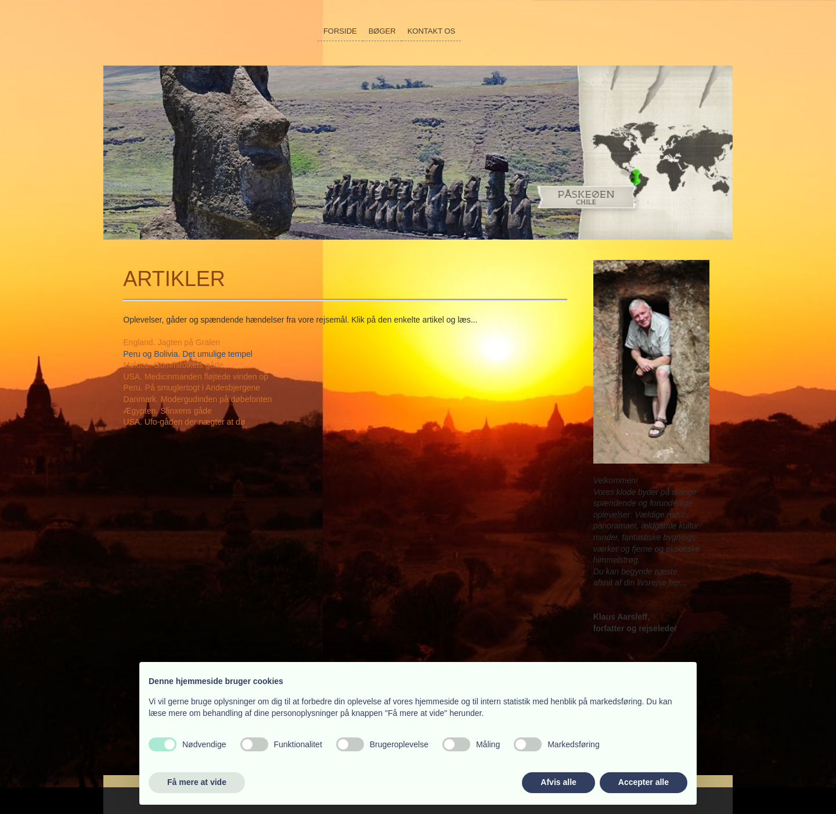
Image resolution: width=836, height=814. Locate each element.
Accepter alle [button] (643, 782)
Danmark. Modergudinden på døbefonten (197, 399)
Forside (340, 31)
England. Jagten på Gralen (171, 342)
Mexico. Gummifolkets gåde (173, 365)
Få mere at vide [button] (196, 782)
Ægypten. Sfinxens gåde (167, 410)
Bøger (382, 31)
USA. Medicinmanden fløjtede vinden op (195, 376)
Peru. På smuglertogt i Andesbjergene (191, 387)
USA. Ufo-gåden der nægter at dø (184, 421)
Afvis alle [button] (558, 782)
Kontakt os (432, 31)
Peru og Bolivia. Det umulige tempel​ (188, 354)
